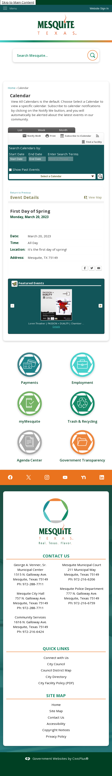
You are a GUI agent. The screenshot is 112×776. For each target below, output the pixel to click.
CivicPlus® (80, 758)
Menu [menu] (13, 8)
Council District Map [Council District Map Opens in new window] (56, 670)
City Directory (56, 677)
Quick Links (56, 648)
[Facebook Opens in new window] (85, 268)
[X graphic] (29, 477)
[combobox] (17, 159)
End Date (35, 154)
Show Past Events (26, 169)
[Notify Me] (31, 136)
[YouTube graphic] (65, 477)
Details (56, 326)
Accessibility (56, 724)
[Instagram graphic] (47, 477)
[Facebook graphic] (10, 477)
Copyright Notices (56, 730)
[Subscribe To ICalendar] (75, 136)
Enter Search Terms (63, 154)
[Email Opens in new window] (99, 268)
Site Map (56, 695)
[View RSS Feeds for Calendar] (97, 136)
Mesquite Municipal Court (81, 565)
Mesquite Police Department (81, 588)
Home (11, 88)
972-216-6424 (33, 631)
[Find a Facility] (91, 142)
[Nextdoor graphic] (83, 477)
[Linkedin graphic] (102, 477)
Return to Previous (20, 192)
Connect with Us (56, 658)
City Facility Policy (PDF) (56, 683)
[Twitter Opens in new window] (92, 268)
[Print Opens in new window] (50, 136)
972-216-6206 (84, 579)
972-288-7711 (33, 584)
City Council (56, 664)
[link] (99, 8)
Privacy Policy (56, 736)
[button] (92, 55)
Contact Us (56, 717)
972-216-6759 (84, 603)
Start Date (16, 154)
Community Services (30, 617)
